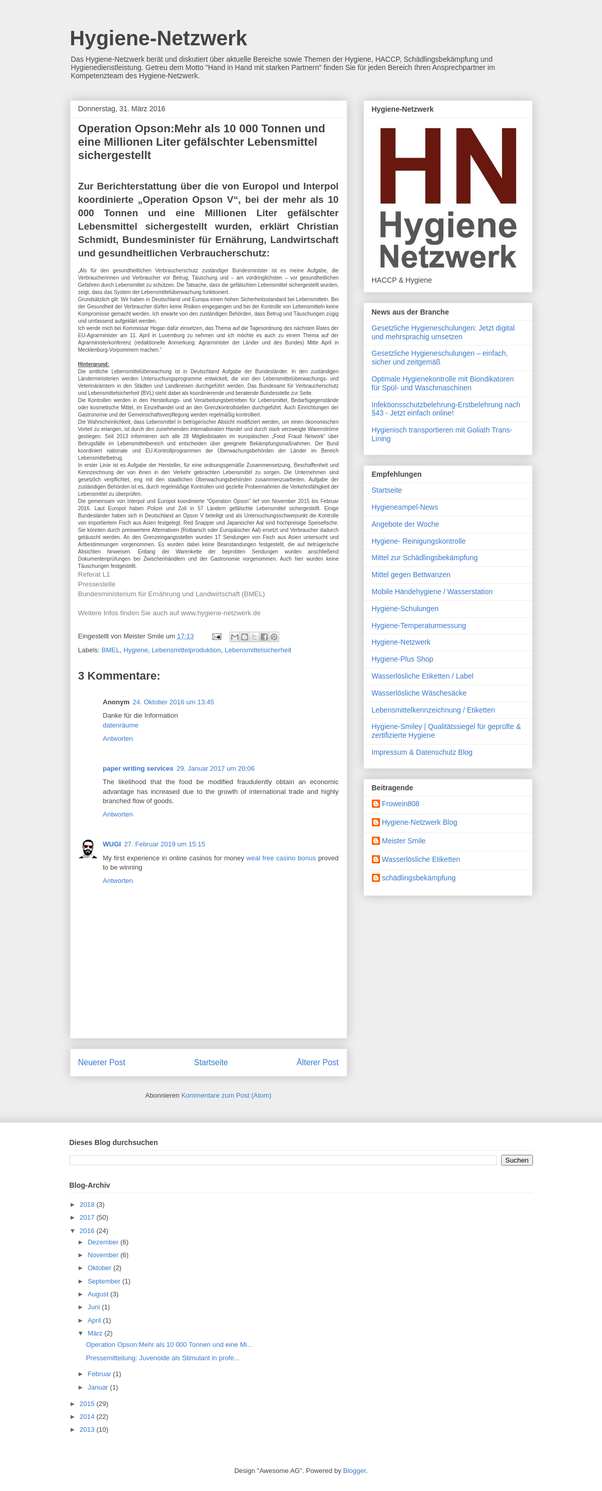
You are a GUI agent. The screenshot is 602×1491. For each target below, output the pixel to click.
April (95, 1320)
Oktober (100, 1268)
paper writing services (138, 768)
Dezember (104, 1242)
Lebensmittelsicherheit (258, 650)
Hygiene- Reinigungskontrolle (419, 541)
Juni (94, 1307)
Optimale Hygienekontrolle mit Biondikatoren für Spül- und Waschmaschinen (443, 383)
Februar (100, 1374)
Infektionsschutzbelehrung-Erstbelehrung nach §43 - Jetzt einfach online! (446, 409)
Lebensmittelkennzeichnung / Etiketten (433, 710)
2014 (88, 1416)
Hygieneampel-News (405, 507)
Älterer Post (317, 1062)
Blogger (354, 1471)
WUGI (112, 844)
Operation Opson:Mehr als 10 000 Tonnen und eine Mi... (169, 1344)
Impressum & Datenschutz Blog (422, 752)
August (99, 1294)
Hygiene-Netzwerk (159, 38)
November (104, 1255)
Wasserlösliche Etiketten (421, 859)
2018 (88, 1204)
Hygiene (136, 650)
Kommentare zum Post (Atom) (226, 1095)
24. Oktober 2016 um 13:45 (173, 702)
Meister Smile (404, 841)
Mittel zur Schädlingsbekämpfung (425, 557)
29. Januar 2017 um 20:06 (216, 768)
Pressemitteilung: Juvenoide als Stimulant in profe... (162, 1358)
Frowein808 (401, 804)
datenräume (121, 725)
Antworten (118, 738)
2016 (88, 1231)
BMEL (110, 650)
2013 (88, 1429)
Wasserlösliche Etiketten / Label (423, 676)
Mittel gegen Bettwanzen (411, 574)
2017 (88, 1217)
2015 (88, 1404)
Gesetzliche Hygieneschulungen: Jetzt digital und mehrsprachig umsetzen (443, 332)
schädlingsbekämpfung (419, 878)
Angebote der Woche (405, 524)
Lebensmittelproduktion (186, 650)
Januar (99, 1387)
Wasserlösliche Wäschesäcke (419, 693)
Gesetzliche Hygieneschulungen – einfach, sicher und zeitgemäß (440, 357)
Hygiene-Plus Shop (403, 659)
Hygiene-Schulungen (405, 608)
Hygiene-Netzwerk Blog (419, 822)
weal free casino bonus (281, 858)
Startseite (211, 1062)
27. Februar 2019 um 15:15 (164, 844)
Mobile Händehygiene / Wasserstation (432, 591)
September (105, 1281)
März (96, 1333)
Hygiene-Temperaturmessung (419, 625)
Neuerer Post (102, 1062)
